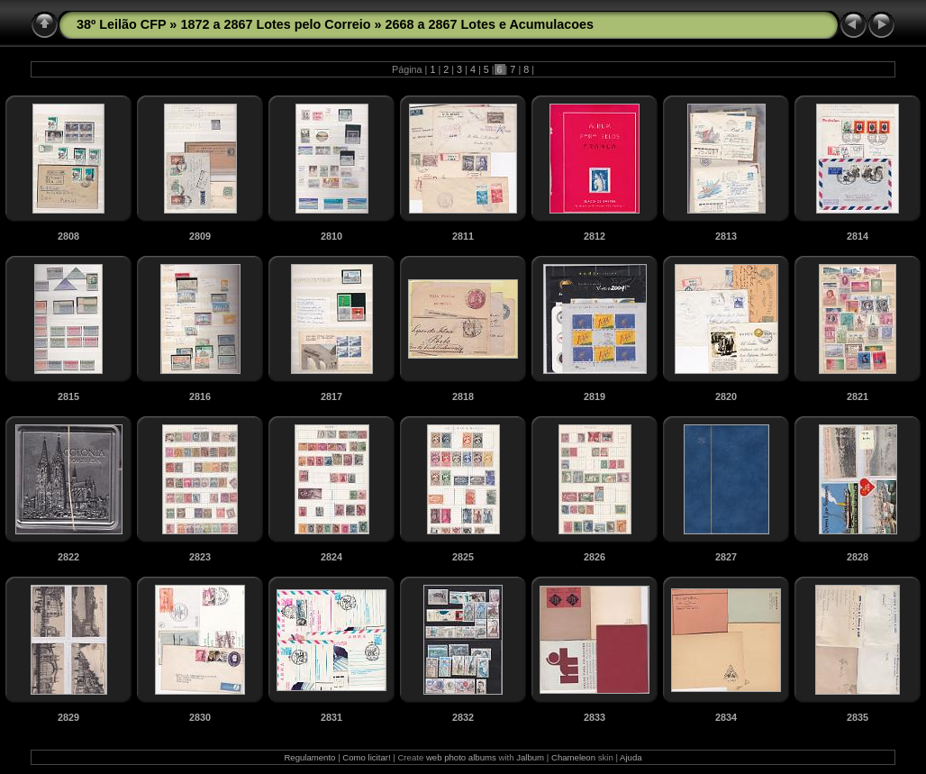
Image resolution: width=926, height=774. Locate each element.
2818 (463, 396)
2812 (594, 236)
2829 (68, 717)
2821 (857, 396)
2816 (200, 396)
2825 (463, 556)
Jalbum (530, 757)
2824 (331, 556)
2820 (726, 396)
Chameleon (573, 757)
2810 (331, 236)
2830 (200, 717)
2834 (726, 717)
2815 (68, 396)
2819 (594, 396)
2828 (857, 556)
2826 (594, 556)
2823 (200, 556)
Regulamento (309, 757)
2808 (68, 236)
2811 (463, 236)
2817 (331, 396)
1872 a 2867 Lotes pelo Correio (275, 24)
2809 (200, 236)
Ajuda (631, 757)
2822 (68, 556)
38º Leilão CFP (121, 24)
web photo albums (461, 757)
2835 (857, 717)
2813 (726, 236)
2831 (331, 717)
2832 (463, 717)
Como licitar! (366, 757)
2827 (726, 556)
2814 (857, 236)
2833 (594, 717)
